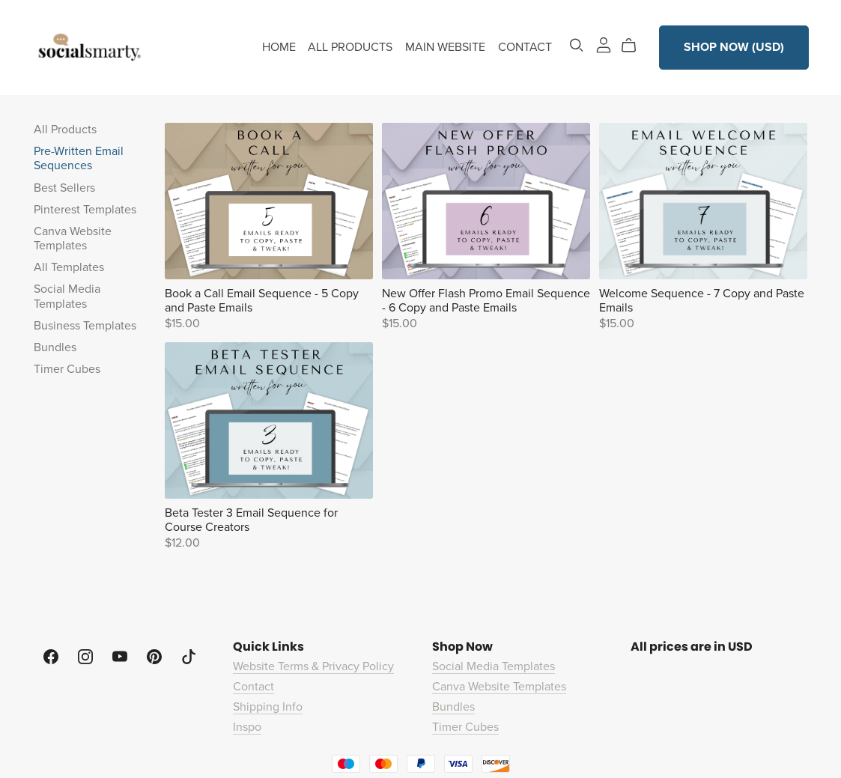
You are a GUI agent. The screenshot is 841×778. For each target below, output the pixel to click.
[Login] (604, 44)
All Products (65, 129)
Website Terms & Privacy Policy (313, 666)
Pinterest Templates (85, 209)
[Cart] (635, 45)
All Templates (69, 267)
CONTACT (525, 47)
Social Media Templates (67, 296)
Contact (253, 686)
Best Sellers (64, 187)
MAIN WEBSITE (445, 47)
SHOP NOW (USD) (734, 47)
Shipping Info (268, 706)
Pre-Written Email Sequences (79, 158)
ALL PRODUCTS (350, 47)
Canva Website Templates (73, 238)
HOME (279, 47)
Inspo (247, 727)
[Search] (576, 45)
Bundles (55, 347)
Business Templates (85, 325)
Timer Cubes (67, 369)
